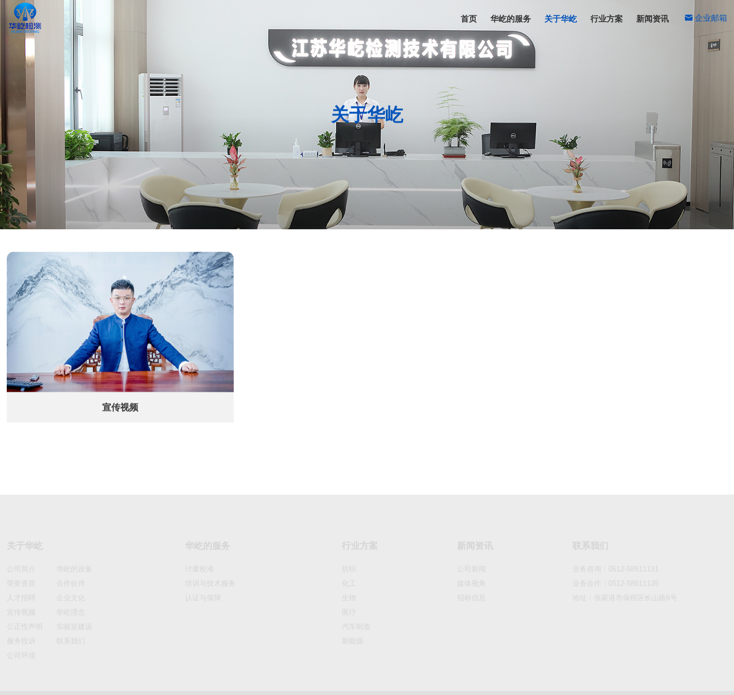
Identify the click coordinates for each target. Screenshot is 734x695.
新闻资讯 (652, 18)
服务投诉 (617, 215)
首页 (469, 18)
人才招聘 (522, 215)
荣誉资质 (390, 215)
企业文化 (434, 215)
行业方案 (606, 18)
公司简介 (346, 215)
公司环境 (478, 215)
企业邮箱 (705, 18)
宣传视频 (116, 215)
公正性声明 (570, 215)
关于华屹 (560, 18)
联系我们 (705, 215)
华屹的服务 (510, 18)
